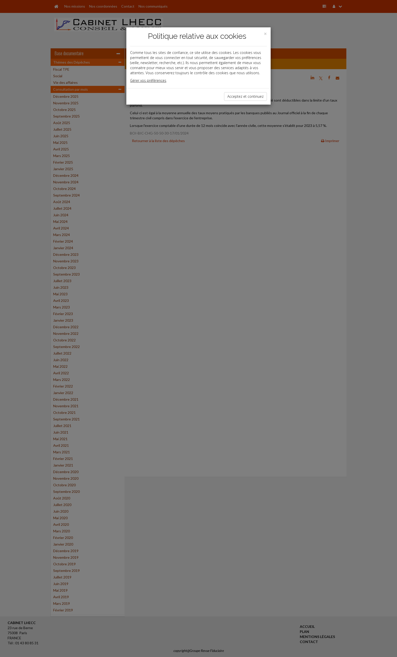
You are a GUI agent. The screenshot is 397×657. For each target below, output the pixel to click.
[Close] (265, 33)
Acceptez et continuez (245, 96)
